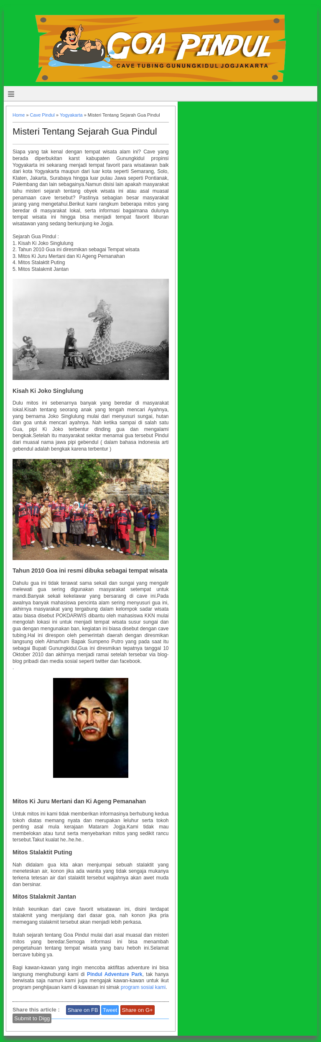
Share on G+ (137, 1010)
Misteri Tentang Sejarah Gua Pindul (85, 131)
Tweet (110, 1010)
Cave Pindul (42, 114)
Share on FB (83, 1010)
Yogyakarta (71, 114)
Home (19, 114)
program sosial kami (143, 987)
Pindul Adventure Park (115, 974)
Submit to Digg (32, 1018)
